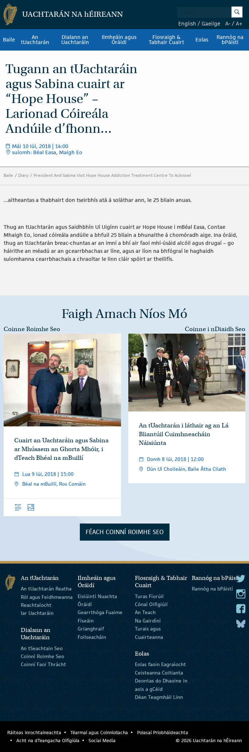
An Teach (145, 612)
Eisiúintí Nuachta (97, 596)
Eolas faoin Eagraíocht (160, 664)
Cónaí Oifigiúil (151, 604)
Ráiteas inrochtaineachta (34, 732)
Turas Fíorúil (149, 596)
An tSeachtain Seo (42, 648)
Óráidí (85, 604)
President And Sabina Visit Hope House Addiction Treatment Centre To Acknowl (112, 175)
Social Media (102, 740)
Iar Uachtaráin (37, 613)
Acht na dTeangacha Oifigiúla (47, 740)
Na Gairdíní (148, 620)
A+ (239, 23)
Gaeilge (211, 23)
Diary (23, 175)
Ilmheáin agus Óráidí (119, 39)
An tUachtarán (35, 39)
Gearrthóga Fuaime (100, 612)
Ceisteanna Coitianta (159, 672)
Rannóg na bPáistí (230, 39)
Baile (9, 39)
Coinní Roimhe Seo (42, 656)
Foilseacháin (92, 636)
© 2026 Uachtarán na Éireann (209, 740)
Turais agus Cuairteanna (149, 632)
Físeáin (86, 620)
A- (227, 23)
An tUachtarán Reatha (46, 588)
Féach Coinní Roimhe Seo (125, 532)
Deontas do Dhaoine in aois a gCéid (161, 684)
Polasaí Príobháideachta (162, 732)
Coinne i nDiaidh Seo (215, 329)
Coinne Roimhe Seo (32, 329)
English (187, 23)
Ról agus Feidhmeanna (47, 596)
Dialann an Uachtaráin (75, 39)
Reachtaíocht (36, 605)
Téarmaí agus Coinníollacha (99, 732)
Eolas (201, 39)
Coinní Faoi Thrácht (43, 664)
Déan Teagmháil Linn (159, 697)
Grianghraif (91, 628)
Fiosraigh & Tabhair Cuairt (166, 39)
